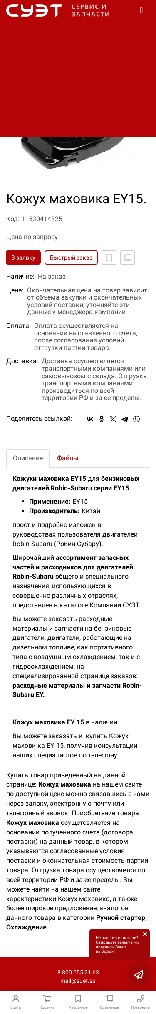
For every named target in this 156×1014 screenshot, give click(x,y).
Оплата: (18, 326)
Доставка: (22, 361)
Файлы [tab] (67, 458)
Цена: (15, 290)
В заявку (23, 257)
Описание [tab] (28, 458)
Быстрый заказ (71, 257)
